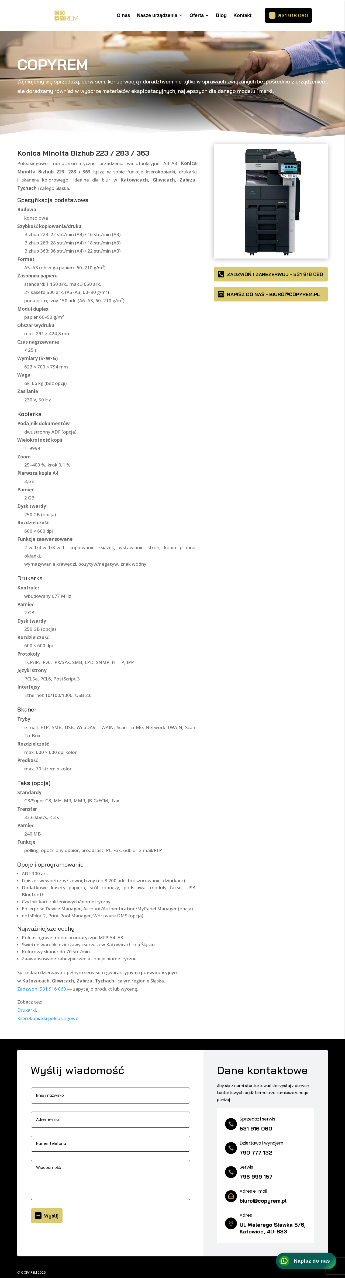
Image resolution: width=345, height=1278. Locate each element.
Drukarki (26, 1010)
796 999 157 (256, 1176)
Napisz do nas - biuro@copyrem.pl (273, 294)
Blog (221, 15)
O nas (123, 15)
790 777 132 (256, 1152)
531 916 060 (293, 15)
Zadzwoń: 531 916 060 (41, 989)
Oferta (196, 15)
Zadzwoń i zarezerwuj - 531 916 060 (275, 274)
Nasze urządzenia (157, 15)
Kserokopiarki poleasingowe (47, 1018)
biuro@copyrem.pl (263, 1200)
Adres (246, 1215)
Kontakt (242, 15)
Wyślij (51, 1216)
